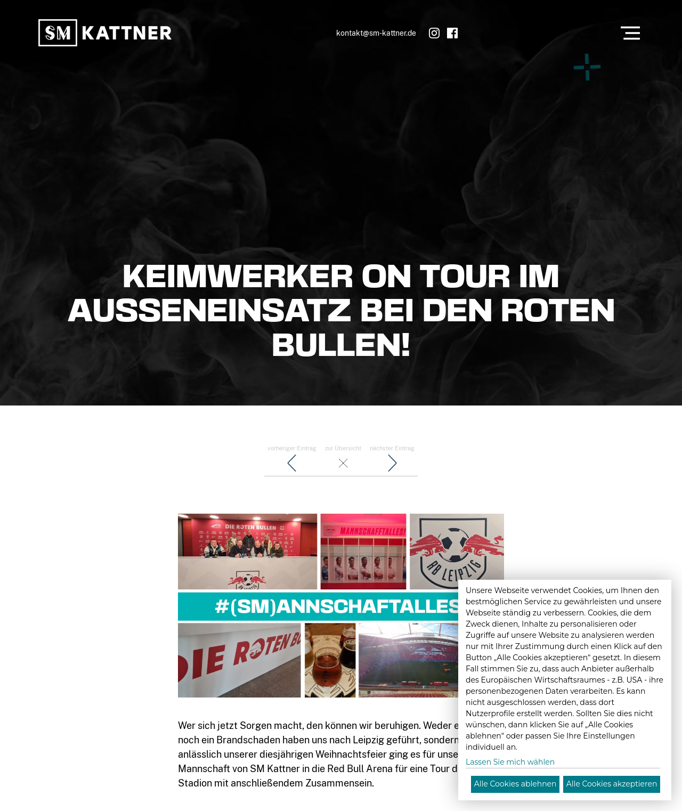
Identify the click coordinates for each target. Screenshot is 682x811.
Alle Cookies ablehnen (515, 784)
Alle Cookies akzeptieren (611, 784)
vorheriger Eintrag (291, 459)
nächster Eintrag (392, 459)
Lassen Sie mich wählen (510, 762)
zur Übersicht (343, 459)
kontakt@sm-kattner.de (376, 32)
